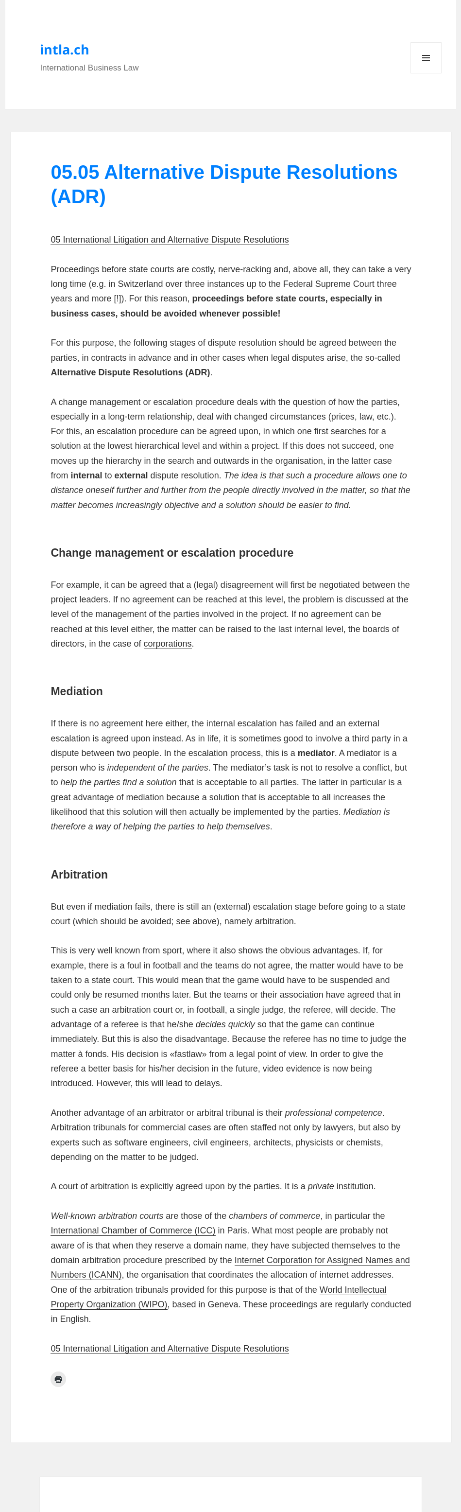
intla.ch (64, 49)
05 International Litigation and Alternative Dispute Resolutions (170, 240)
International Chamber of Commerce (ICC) (133, 1230)
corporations (168, 644)
